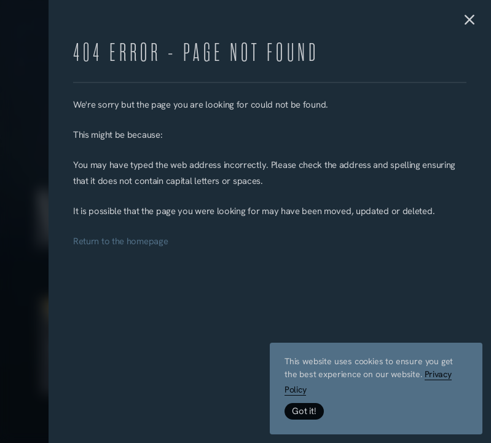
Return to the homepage (120, 242)
